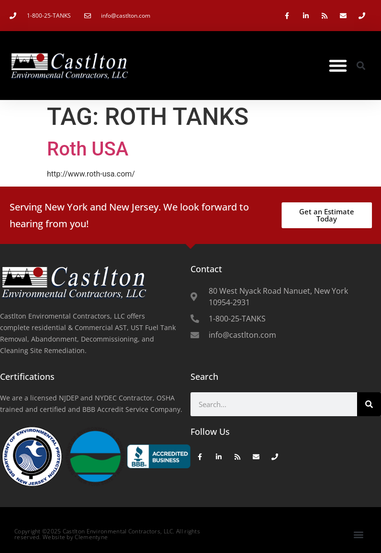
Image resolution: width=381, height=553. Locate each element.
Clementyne (91, 537)
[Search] (369, 404)
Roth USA (87, 149)
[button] (338, 65)
